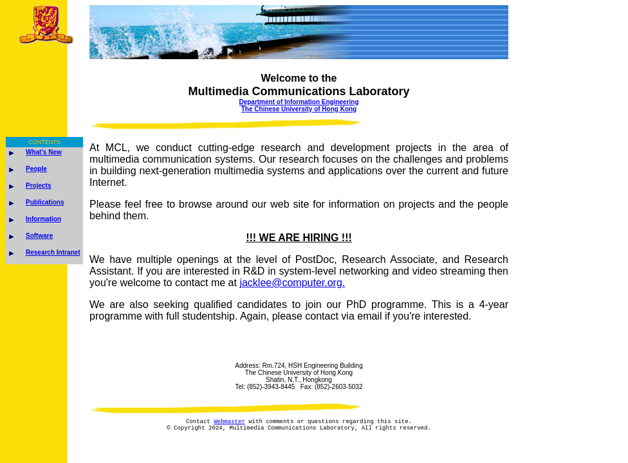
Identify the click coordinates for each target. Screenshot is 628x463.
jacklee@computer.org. (292, 282)
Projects (38, 185)
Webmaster (229, 423)
